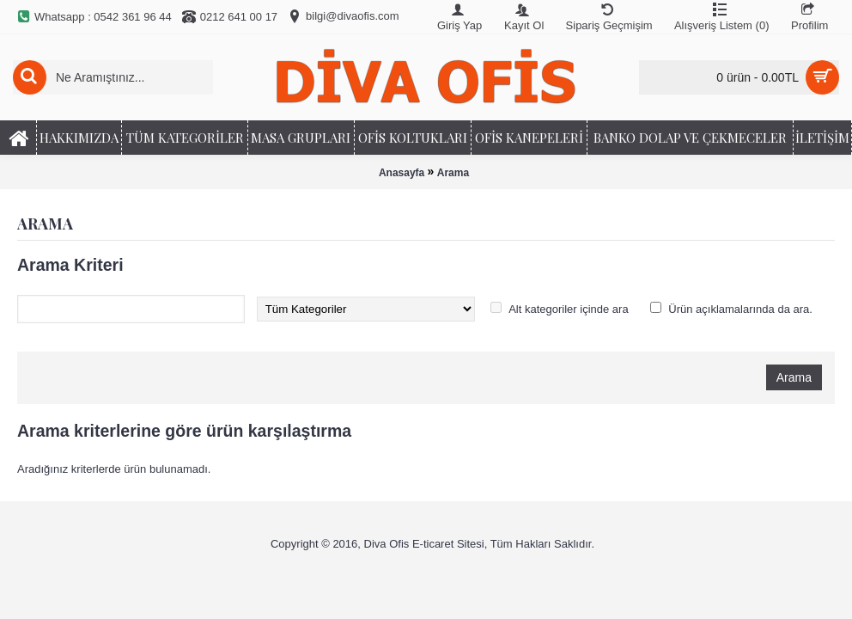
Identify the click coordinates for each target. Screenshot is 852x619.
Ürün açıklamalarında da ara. (740, 309)
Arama (453, 173)
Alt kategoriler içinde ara (568, 309)
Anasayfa (401, 173)
